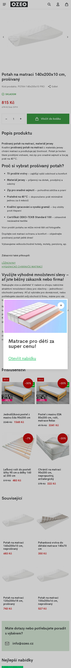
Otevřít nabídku (22, 358)
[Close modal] (61, 305)
